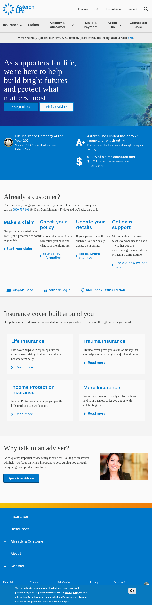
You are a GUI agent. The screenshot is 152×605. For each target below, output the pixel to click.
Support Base (19, 290)
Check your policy (53, 225)
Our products (21, 106)
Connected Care (138, 25)
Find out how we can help (131, 265)
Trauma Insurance (104, 341)
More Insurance (101, 388)
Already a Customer (28, 541)
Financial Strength (89, 9)
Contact (132, 9)
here (130, 37)
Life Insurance (27, 341)
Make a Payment (91, 25)
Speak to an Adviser (21, 478)
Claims (33, 25)
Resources (20, 529)
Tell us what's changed (89, 256)
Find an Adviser (56, 106)
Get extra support (123, 225)
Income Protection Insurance (33, 390)
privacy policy (71, 592)
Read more (24, 367)
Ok (132, 590)
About (16, 554)
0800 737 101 (21, 209)
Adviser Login (56, 290)
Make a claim (19, 222)
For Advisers (114, 9)
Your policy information (52, 256)
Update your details (90, 225)
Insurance (19, 516)
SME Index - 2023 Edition (102, 290)
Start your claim (19, 249)
